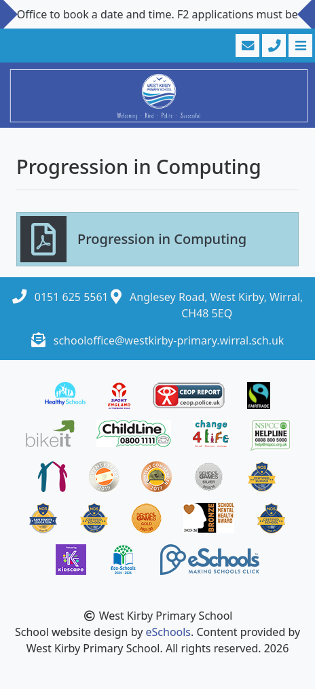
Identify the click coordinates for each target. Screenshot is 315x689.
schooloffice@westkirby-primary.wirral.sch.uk (169, 340)
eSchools (168, 631)
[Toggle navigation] (299, 45)
